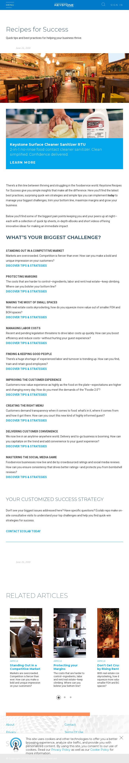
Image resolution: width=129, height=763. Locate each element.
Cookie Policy (99, 749)
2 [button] (65, 697)
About (10, 724)
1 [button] (59, 697)
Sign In (117, 5)
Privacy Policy (60, 749)
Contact (70, 724)
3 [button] (71, 697)
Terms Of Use (73, 732)
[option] (32, 648)
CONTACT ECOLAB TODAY (23, 531)
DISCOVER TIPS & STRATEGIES (26, 265)
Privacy (11, 732)
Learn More (23, 162)
